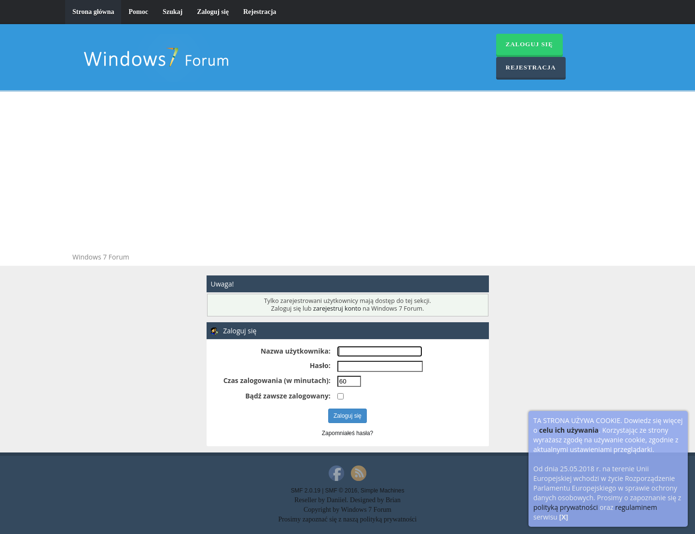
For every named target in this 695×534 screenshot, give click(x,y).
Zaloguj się (213, 11)
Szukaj (172, 11)
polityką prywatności (565, 507)
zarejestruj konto (337, 308)
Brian (393, 500)
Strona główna (93, 11)
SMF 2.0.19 (305, 490)
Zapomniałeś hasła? (347, 433)
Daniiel (337, 500)
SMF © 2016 (341, 490)
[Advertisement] (347, 173)
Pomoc (138, 11)
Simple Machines (382, 490)
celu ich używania (568, 430)
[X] (564, 516)
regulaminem (636, 507)
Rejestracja (259, 11)
